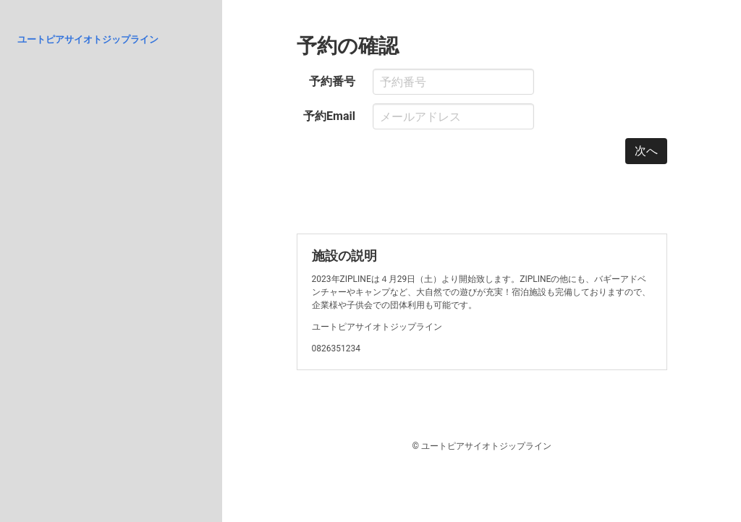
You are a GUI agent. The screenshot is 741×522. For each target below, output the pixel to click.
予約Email (329, 116)
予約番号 (332, 81)
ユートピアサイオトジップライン (87, 39)
